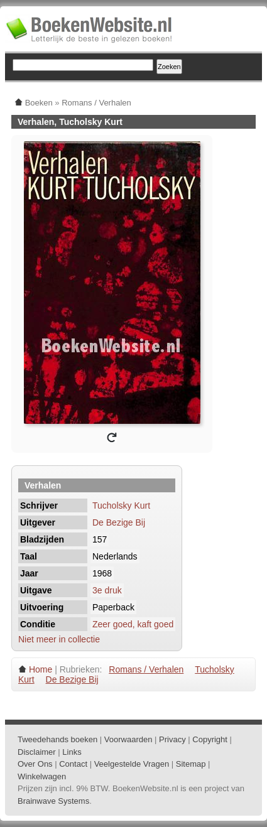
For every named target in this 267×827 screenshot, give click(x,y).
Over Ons (35, 764)
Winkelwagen (42, 776)
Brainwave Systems (53, 801)
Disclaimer (37, 752)
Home (40, 669)
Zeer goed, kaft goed (132, 624)
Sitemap (191, 764)
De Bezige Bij (118, 522)
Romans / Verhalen (146, 669)
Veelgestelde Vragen (132, 764)
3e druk (107, 590)
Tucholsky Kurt (121, 505)
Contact (73, 764)
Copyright (209, 739)
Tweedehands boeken (57, 739)
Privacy (172, 739)
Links (71, 752)
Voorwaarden (128, 739)
